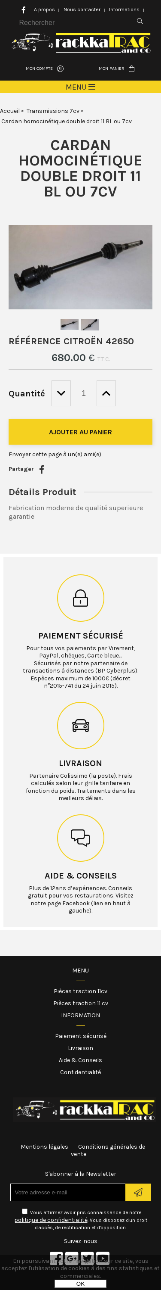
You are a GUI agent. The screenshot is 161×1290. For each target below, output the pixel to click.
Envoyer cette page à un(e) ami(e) (55, 454)
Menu (80, 970)
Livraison (80, 763)
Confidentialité (80, 1072)
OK (80, 1284)
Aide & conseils (81, 876)
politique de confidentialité (51, 1220)
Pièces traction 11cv (80, 991)
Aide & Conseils (80, 1060)
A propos (44, 9)
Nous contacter (82, 9)
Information (80, 1015)
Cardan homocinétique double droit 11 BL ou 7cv (80, 168)
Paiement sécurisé (80, 636)
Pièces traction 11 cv (80, 1003)
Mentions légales (44, 1146)
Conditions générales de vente (108, 1150)
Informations (124, 9)
